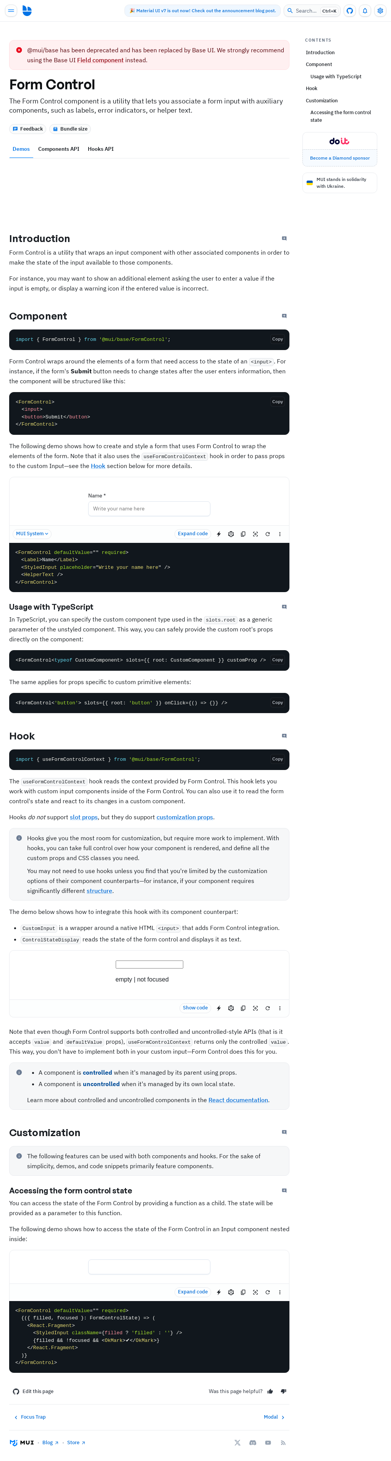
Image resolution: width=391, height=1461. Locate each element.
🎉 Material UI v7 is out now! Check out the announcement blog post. (198, 10)
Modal (275, 1417)
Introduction (46, 238)
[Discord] (253, 1443)
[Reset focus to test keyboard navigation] (255, 534)
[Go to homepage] (27, 10)
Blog (50, 1442)
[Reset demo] (268, 534)
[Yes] (270, 1391)
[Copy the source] (243, 534)
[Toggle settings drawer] (380, 11)
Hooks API (101, 148)
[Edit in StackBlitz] (219, 534)
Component (44, 316)
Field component (100, 60)
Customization (51, 1132)
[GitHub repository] (350, 11)
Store (76, 1442)
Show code (195, 1007)
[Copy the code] (277, 339)
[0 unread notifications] (365, 11)
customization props (185, 817)
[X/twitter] (237, 1443)
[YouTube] (268, 1443)
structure (99, 890)
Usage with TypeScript (58, 607)
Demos (21, 148)
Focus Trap (29, 1417)
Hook (98, 466)
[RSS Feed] (283, 1443)
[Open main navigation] (11, 11)
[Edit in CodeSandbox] (231, 534)
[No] (283, 1391)
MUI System (33, 533)
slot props (84, 817)
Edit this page (33, 1391)
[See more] (280, 534)
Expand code (193, 533)
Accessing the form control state (77, 1191)
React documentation (238, 1100)
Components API (58, 148)
